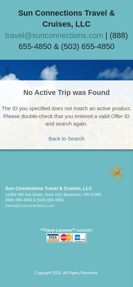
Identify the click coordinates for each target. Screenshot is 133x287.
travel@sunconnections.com (54, 35)
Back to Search (67, 138)
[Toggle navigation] (7, 72)
